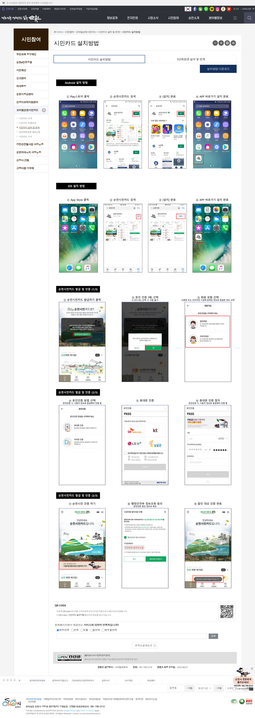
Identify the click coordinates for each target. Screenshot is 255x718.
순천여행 (35, 8)
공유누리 (108, 680)
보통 (85, 630)
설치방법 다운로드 (218, 69)
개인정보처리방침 (33, 699)
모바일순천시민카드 (27, 110)
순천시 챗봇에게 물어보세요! (243, 677)
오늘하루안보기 (243, 689)
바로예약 (46, 8)
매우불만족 (110, 630)
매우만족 (64, 630)
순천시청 (10, 8)
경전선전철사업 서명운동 (29, 144)
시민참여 (173, 18)
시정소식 (153, 18)
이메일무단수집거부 (52, 699)
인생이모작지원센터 (27, 102)
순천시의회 (22, 8)
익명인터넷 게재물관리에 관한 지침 (118, 699)
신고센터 (21, 78)
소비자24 (131, 680)
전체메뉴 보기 (235, 18)
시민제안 (21, 70)
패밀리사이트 (60, 8)
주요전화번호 (95, 699)
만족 (76, 630)
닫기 (252, 668)
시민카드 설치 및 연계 (29, 127)
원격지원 (139, 699)
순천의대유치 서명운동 (28, 152)
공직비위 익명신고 (62, 680)
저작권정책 (68, 699)
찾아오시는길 (151, 699)
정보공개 (112, 18)
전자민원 (132, 18)
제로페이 (153, 680)
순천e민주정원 (75, 8)
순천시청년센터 (24, 94)
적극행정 (21, 86)
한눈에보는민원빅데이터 (85, 680)
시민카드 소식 (25, 136)
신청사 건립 (22, 160)
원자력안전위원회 (39, 680)
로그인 (236, 8)
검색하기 (249, 18)
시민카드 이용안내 (27, 122)
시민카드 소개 (25, 118)
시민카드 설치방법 (99, 59)
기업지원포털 (92, 8)
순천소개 (193, 18)
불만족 (96, 630)
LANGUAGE (246, 8)
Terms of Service (87, 710)
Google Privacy (69, 710)
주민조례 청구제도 (26, 54)
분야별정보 (215, 18)
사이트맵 (32, 701)
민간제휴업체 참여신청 (29, 132)
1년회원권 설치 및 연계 (191, 59)
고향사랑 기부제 (25, 168)
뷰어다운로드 (81, 699)
